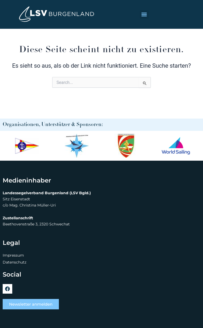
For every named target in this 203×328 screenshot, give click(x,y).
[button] (144, 14)
